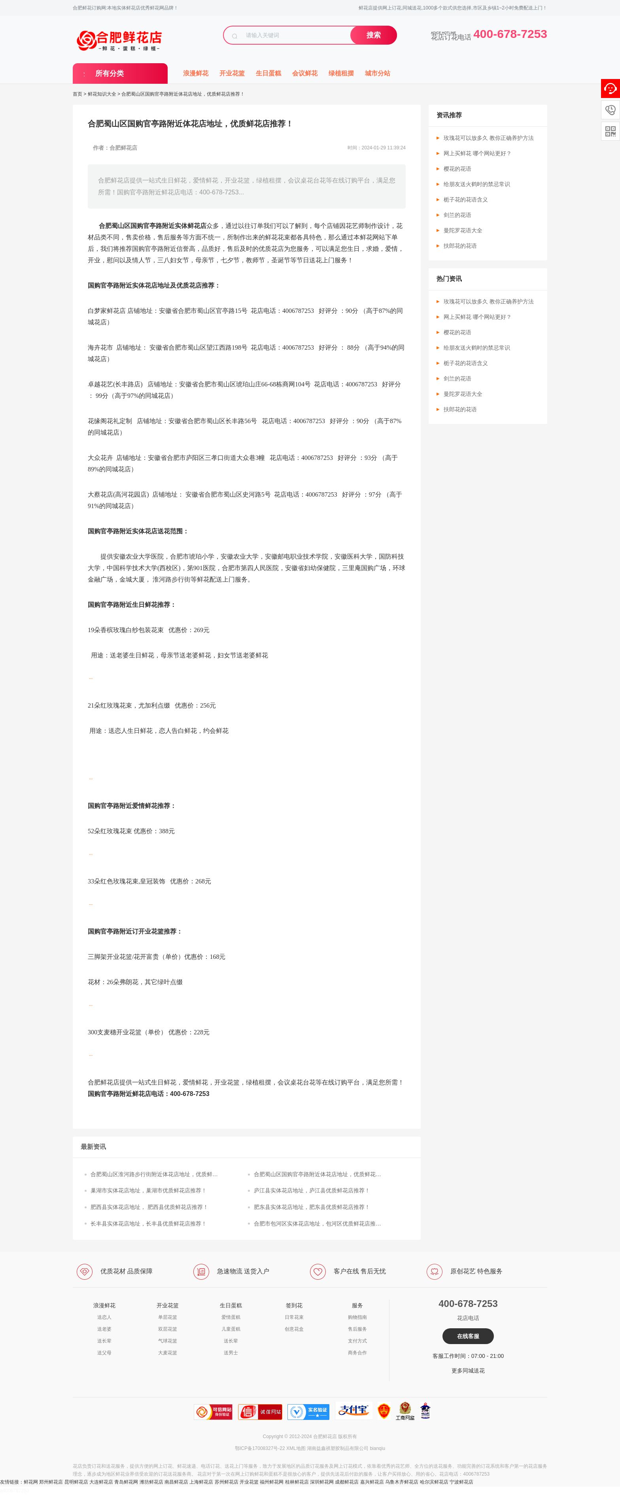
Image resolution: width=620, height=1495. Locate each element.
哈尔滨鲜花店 (434, 1482)
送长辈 (104, 1341)
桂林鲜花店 (297, 1482)
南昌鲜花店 (176, 1482)
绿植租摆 (341, 73)
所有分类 (109, 73)
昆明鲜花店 (76, 1482)
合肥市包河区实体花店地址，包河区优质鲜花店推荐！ (315, 1224)
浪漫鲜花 (195, 73)
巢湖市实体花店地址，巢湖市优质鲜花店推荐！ (149, 1190)
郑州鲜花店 (51, 1482)
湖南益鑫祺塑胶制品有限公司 (338, 1448)
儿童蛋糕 (230, 1329)
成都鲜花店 (347, 1482)
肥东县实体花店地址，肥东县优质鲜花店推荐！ (312, 1207)
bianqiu (377, 1448)
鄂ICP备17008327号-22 (260, 1448)
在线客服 (468, 1336)
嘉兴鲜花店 (372, 1482)
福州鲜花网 (272, 1482)
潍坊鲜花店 (151, 1482)
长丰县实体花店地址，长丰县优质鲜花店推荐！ (149, 1223)
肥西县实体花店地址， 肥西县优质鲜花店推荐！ (149, 1207)
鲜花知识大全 (102, 94)
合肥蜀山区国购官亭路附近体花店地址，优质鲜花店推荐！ (317, 1175)
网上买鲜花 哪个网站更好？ (478, 153)
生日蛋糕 (268, 73)
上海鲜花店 (201, 1482)
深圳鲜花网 (322, 1482)
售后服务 (357, 1329)
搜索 (374, 35)
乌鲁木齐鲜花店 (401, 1482)
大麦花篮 (167, 1353)
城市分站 (377, 73)
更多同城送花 (468, 1370)
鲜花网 (31, 1482)
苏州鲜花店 (226, 1482)
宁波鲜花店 (461, 1482)
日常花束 (294, 1317)
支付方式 (357, 1341)
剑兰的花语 (457, 215)
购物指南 (357, 1317)
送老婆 (104, 1329)
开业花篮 (232, 73)
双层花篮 (167, 1329)
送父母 (104, 1353)
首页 (77, 94)
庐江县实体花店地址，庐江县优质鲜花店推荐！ (312, 1190)
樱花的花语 (457, 169)
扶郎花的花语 (460, 246)
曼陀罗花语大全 (463, 230)
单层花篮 (167, 1317)
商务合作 (357, 1353)
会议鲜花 (305, 73)
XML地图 (296, 1448)
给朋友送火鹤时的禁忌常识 (477, 184)
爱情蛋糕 (230, 1317)
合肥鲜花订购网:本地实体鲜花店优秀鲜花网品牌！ (125, 8)
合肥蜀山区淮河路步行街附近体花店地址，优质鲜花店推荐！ (154, 1175)
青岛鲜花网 (126, 1482)
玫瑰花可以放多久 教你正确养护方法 (489, 138)
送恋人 (104, 1317)
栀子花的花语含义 (466, 199)
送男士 (231, 1353)
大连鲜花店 (101, 1482)
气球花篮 (167, 1341)
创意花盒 (294, 1329)
